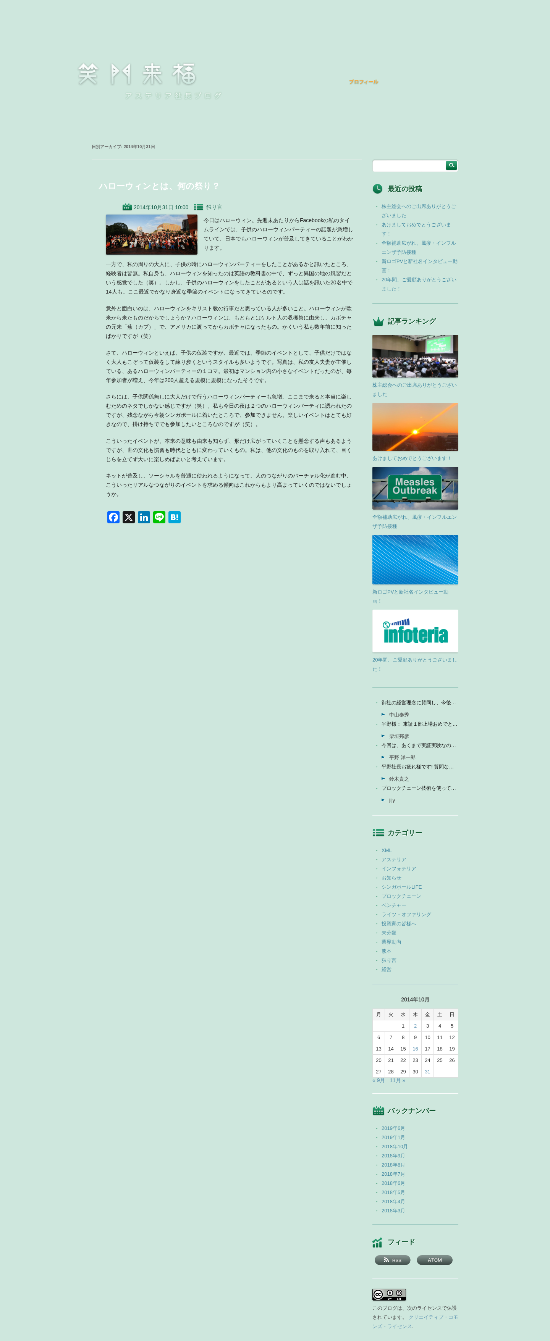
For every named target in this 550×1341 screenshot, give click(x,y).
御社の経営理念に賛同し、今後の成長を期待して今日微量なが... (420, 702)
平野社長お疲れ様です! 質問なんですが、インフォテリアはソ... (420, 767)
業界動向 (391, 942)
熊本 (386, 951)
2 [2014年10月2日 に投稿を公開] (415, 1026)
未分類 (389, 933)
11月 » (397, 1080)
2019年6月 (393, 1128)
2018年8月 (393, 1165)
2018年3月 (393, 1211)
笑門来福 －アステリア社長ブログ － (136, 74)
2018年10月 (395, 1146)
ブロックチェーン (401, 896)
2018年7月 (393, 1174)
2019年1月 (393, 1137)
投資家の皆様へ (399, 923)
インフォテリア (399, 868)
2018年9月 (393, 1156)
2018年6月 (393, 1183)
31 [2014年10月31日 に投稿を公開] (427, 1072)
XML (387, 850)
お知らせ (391, 878)
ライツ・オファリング (406, 914)
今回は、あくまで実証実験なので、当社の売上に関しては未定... (420, 745)
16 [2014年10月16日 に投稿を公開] (415, 1049)
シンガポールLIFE (402, 887)
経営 (386, 969)
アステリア (394, 859)
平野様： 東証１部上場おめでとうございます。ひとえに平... (420, 724)
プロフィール (364, 82)
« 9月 (378, 1080)
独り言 (214, 207)
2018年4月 (393, 1201)
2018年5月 (393, 1192)
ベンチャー (394, 905)
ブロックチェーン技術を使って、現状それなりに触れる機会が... (420, 788)
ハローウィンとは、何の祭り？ (159, 186)
